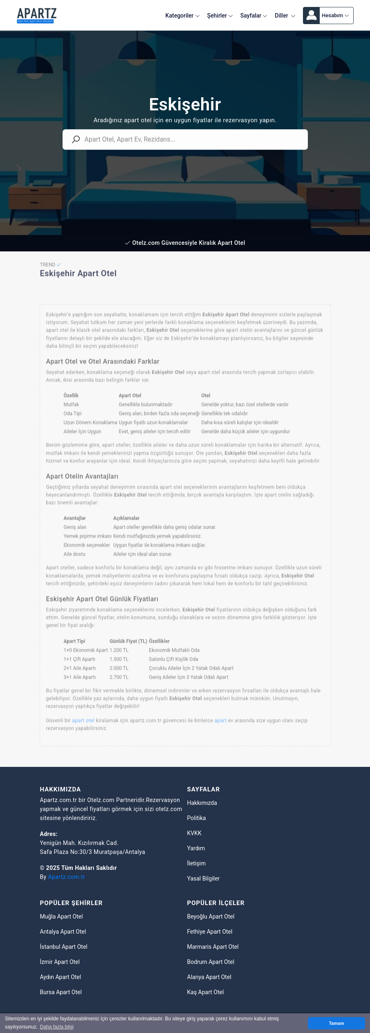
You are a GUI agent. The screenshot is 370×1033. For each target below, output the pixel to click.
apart (220, 727)
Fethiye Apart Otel (210, 931)
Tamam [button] (336, 1023)
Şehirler (220, 15)
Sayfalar (253, 15)
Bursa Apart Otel (61, 992)
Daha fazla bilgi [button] (57, 1027)
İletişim (196, 863)
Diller (285, 15)
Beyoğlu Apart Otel (211, 916)
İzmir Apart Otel (60, 962)
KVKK (194, 833)
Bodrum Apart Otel (211, 962)
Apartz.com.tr (66, 877)
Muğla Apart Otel (61, 916)
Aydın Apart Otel (60, 977)
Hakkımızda (202, 803)
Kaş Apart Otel (205, 992)
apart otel (83, 727)
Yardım (196, 848)
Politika (196, 818)
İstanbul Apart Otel (63, 946)
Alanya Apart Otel (209, 977)
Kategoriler (183, 15)
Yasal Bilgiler (203, 878)
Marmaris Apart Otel (213, 946)
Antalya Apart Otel (63, 931)
